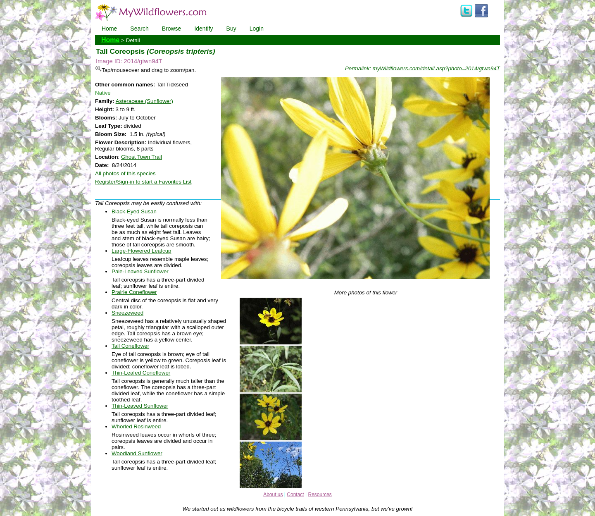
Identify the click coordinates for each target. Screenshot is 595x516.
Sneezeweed (127, 313)
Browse (171, 28)
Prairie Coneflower (134, 292)
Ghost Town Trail (141, 157)
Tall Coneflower (130, 346)
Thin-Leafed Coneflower (141, 373)
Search (139, 28)
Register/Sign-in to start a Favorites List (143, 182)
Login (257, 28)
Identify (203, 28)
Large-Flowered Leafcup (141, 251)
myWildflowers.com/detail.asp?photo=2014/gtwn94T (436, 68)
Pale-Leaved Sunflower (140, 271)
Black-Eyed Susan (134, 211)
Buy (231, 28)
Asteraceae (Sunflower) (144, 101)
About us (273, 494)
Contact (295, 494)
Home (109, 28)
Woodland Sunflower (137, 453)
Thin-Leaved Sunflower (140, 406)
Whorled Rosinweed (136, 426)
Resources (319, 494)
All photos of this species (125, 173)
